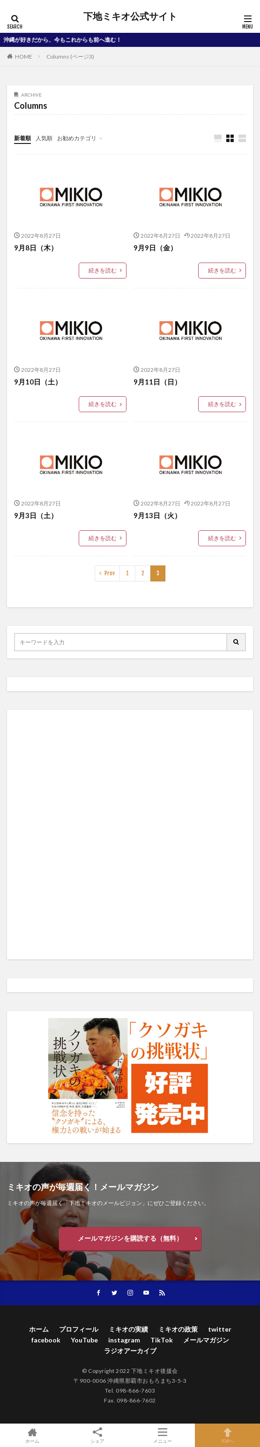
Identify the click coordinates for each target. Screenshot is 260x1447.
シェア (97, 1435)
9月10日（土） (38, 381)
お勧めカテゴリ (77, 138)
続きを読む (103, 270)
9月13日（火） (157, 515)
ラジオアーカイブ (130, 1351)
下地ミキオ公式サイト (130, 16)
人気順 (44, 138)
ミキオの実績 (128, 1329)
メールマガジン (206, 1340)
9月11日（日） (157, 381)
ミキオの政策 (178, 1329)
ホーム (39, 1329)
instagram (124, 1340)
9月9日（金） (155, 247)
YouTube (84, 1340)
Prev (109, 573)
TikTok (161, 1340)
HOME (23, 56)
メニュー (162, 1435)
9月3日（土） (36, 515)
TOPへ (227, 1435)
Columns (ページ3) (70, 56)
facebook (45, 1340)
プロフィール (78, 1329)
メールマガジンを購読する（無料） (130, 1238)
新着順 (22, 138)
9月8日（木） (36, 247)
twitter (219, 1329)
